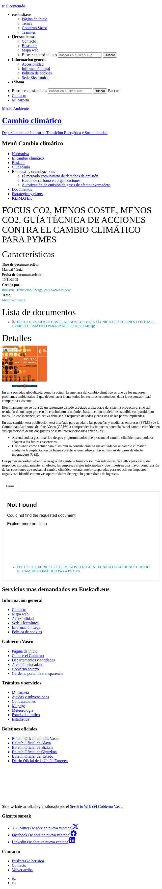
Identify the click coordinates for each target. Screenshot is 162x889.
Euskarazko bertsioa (28, 861)
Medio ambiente (13, 300)
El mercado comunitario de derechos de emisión (60, 176)
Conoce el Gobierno (28, 656)
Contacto (29, 41)
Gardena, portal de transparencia (37, 673)
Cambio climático (32, 120)
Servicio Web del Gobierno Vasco (96, 806)
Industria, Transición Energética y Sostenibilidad (37, 290)
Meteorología (22, 710)
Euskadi (18, 163)
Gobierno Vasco (34, 28)
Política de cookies (37, 73)
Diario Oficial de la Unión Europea (40, 761)
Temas (27, 23)
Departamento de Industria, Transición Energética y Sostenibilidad (55, 133)
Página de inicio (34, 19)
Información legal (36, 69)
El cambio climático (28, 158)
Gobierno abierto (25, 669)
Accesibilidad (33, 64)
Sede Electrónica (35, 77)
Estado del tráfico (26, 715)
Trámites (29, 32)
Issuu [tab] (10, 486)
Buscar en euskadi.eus (39, 55)
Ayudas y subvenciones (30, 697)
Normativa (20, 154)
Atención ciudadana (28, 664)
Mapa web (30, 50)
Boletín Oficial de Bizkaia (33, 747)
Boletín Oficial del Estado (32, 756)
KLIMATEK (22, 198)
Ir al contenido (13, 6)
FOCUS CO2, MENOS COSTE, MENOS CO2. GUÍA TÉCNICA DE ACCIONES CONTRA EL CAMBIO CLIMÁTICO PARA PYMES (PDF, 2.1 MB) (84, 324)
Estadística (20, 719)
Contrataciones (24, 701)
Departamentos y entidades (33, 660)
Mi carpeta (20, 100)
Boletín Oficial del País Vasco (35, 738)
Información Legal (27, 627)
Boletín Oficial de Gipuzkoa (34, 752)
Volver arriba (22, 870)
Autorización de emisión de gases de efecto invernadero (66, 185)
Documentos (22, 189)
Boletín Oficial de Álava (31, 743)
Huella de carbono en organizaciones (51, 180)
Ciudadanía (21, 167)
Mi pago (18, 706)
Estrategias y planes (27, 194)
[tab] (10, 486)
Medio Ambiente (15, 108)
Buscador (29, 46)
